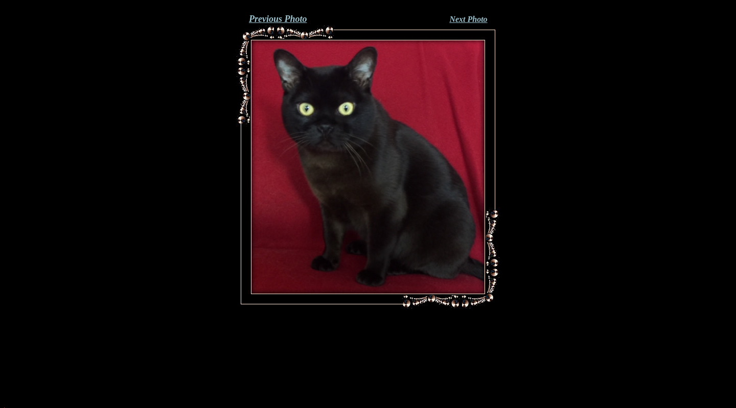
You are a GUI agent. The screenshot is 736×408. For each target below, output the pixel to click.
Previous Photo (278, 19)
